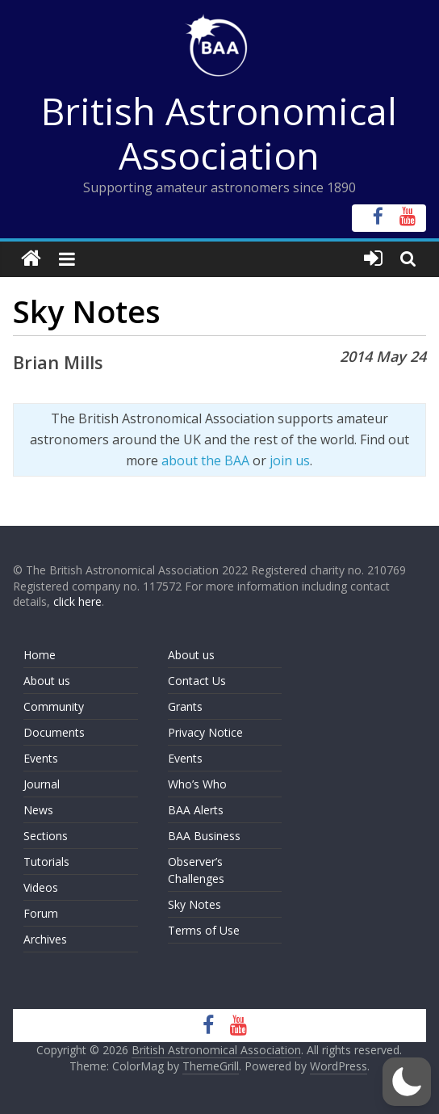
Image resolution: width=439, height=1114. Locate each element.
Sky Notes (194, 904)
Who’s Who (197, 784)
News (38, 810)
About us (46, 680)
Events (40, 758)
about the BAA (205, 460)
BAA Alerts (196, 810)
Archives (45, 939)
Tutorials (46, 861)
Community (53, 706)
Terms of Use (204, 930)
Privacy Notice (205, 732)
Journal (41, 784)
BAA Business (204, 835)
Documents (54, 732)
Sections (45, 835)
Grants (185, 706)
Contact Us (197, 680)
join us (290, 460)
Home (39, 654)
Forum (40, 913)
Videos (40, 887)
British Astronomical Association (219, 133)
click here (77, 601)
